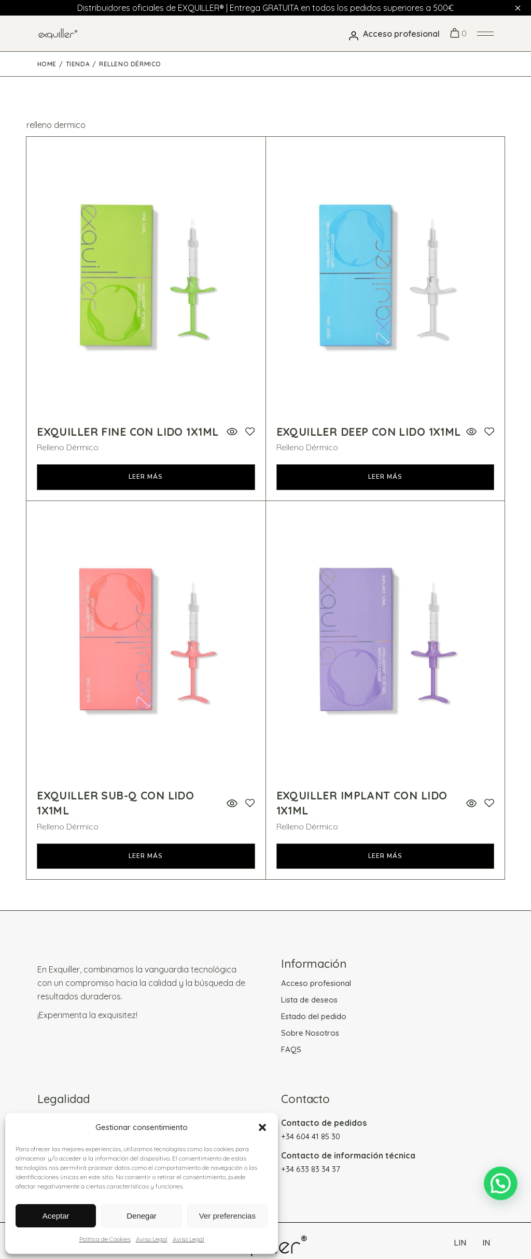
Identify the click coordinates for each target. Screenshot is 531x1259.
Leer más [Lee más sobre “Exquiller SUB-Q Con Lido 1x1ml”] (146, 856)
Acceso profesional (316, 983)
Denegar (142, 1215)
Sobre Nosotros (310, 1033)
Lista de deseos (309, 1000)
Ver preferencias (227, 1215)
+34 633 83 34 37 (310, 1169)
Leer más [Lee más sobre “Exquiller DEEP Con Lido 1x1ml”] (385, 477)
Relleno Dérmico (68, 447)
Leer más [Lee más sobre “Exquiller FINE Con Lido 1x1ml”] (146, 477)
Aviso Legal (151, 1239)
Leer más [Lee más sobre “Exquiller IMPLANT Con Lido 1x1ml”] (385, 856)
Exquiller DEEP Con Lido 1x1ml (368, 431)
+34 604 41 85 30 (310, 1136)
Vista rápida (232, 432)
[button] (262, 1127)
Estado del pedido (313, 1016)
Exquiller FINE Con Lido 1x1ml (127, 431)
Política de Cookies (105, 1239)
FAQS (291, 1049)
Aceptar (56, 1215)
